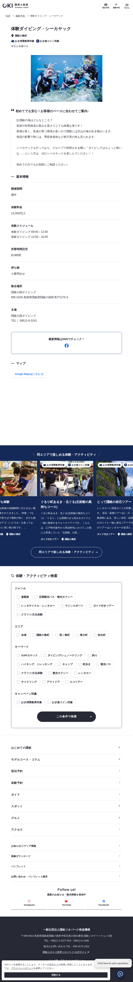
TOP (8, 16)
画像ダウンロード (20, 856)
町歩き (87, 664)
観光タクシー (60, 673)
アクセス (17, 829)
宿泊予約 (105, 8)
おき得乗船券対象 (31, 702)
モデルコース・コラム (65, 759)
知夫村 (101, 634)
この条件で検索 (66, 716)
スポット (65, 806)
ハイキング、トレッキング (36, 664)
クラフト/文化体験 (32, 614)
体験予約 (116, 8)
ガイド (15, 794)
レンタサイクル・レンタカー (38, 605)
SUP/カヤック (29, 655)
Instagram (29, 903)
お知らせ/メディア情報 (23, 846)
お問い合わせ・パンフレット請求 (29, 876)
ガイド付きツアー (103, 605)
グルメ (65, 818)
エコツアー (76, 681)
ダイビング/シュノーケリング (65, 655)
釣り (94, 655)
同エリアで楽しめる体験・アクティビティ (66, 552)
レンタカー (84, 673)
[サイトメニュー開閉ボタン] (127, 6)
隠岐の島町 (42, 634)
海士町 (84, 634)
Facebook (104, 903)
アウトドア (53, 681)
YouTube (66, 903)
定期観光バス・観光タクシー (56, 596)
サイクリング (29, 681)
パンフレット (18, 866)
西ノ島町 (64, 634)
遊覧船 (25, 596)
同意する (55, 975)
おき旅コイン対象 (62, 702)
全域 (23, 634)
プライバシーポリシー (22, 968)
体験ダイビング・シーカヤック (46, 16)
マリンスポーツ (74, 605)
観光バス (106, 664)
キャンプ (67, 664)
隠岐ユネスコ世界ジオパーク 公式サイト (50, 952)
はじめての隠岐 (65, 747)
